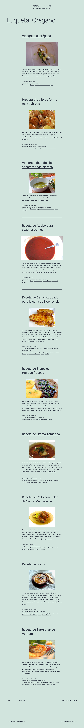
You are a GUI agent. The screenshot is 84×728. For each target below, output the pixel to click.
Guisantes (24, 614)
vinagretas (24, 210)
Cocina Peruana (35, 611)
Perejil (42, 209)
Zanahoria (52, 684)
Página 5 (22, 700)
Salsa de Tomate (35, 549)
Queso (47, 614)
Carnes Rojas (34, 417)
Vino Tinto (47, 353)
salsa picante (32, 353)
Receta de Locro (33, 564)
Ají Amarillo (45, 613)
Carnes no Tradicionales (37, 348)
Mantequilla (50, 547)
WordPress (74, 721)
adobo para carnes (38, 281)
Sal (27, 353)
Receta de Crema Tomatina (41, 434)
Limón (31, 148)
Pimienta (49, 281)
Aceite (31, 613)
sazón (56, 281)
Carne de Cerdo (35, 352)
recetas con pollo (45, 148)
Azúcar (46, 480)
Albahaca (34, 419)
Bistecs (38, 419)
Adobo (31, 281)
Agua (35, 682)
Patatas (39, 614)
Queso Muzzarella (31, 482)
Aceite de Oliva (33, 480)
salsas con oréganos (43, 85)
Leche (53, 480)
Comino (54, 352)
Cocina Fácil (37, 146)
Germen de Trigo (44, 682)
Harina (50, 682)
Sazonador (37, 353)
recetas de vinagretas (49, 209)
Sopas (39, 478)
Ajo (31, 352)
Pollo (39, 148)
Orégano (32, 85)
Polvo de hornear (30, 684)
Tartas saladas (41, 680)
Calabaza (52, 613)
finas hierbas (33, 209)
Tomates (39, 482)
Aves (32, 146)
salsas (36, 85)
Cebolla (41, 352)
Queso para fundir (39, 684)
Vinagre (24, 282)
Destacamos (43, 146)
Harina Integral (55, 682)
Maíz (31, 614)
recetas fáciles (52, 148)
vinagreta (50, 85)
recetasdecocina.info (42, 6)
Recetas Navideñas (53, 348)
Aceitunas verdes (38, 613)
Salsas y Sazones (35, 83)
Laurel (45, 547)
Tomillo (56, 209)
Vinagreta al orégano (36, 36)
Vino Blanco (42, 549)
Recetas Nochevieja (26, 350)
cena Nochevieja (48, 352)
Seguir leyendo (52, 272)
